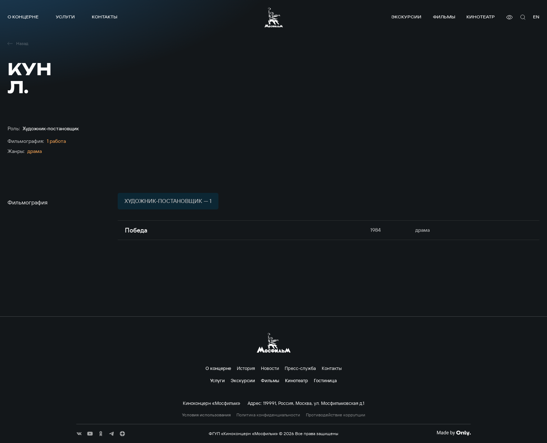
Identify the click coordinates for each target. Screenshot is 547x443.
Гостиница (325, 380)
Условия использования (206, 414)
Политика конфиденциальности (268, 414)
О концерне (23, 16)
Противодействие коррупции (335, 414)
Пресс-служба (300, 368)
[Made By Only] (454, 433)
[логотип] (274, 17)
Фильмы (444, 16)
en (536, 16)
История (246, 368)
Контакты (104, 16)
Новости (270, 368)
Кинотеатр (480, 16)
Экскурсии (406, 16)
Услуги (65, 16)
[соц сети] (79, 434)
